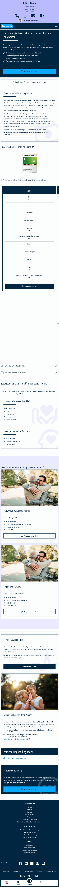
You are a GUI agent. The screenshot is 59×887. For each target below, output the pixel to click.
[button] (29, 20)
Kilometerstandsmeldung (30, 850)
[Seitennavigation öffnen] (56, 26)
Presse (29, 812)
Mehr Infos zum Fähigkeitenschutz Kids (16, 739)
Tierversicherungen (30, 832)
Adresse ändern (29, 845)
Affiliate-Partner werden (29, 819)
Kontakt (29, 807)
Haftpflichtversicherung (29, 835)
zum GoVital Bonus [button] (30, 666)
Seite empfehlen (51, 871)
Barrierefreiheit (29, 871)
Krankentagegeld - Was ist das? (31, 373)
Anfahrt (29, 817)
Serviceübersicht (29, 852)
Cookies (39, 871)
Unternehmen (29, 814)
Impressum (5, 871)
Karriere (29, 809)
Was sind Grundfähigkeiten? (31, 366)
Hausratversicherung (29, 837)
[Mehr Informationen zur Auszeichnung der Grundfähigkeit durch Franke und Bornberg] (29, 164)
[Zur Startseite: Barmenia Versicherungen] (7, 26)
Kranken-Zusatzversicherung (29, 830)
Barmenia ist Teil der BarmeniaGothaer (29, 822)
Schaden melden (29, 847)
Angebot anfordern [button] (29, 71)
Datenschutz (17, 871)
